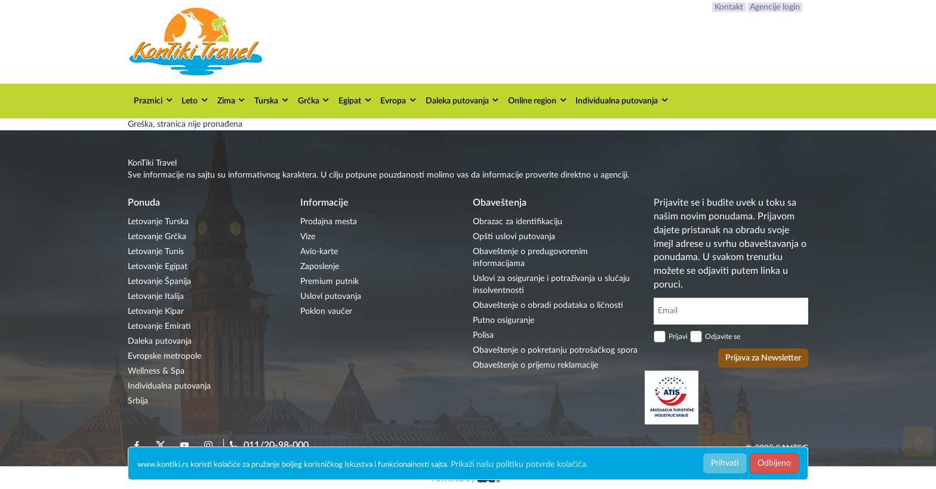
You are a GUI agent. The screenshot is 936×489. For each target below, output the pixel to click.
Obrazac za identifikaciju (517, 222)
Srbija (138, 401)
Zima (232, 100)
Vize (307, 237)
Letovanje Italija (156, 296)
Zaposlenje (319, 266)
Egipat (355, 100)
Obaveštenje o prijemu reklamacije (535, 365)
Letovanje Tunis (156, 251)
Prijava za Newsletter (763, 358)
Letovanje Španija (159, 281)
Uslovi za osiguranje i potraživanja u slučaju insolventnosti (551, 284)
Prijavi (678, 336)
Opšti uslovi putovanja (514, 237)
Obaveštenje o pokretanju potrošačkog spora (555, 350)
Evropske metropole (164, 356)
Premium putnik (329, 281)
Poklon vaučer (326, 311)
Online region (538, 100)
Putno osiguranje (503, 320)
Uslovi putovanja (330, 296)
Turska (272, 100)
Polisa (483, 335)
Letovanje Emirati (159, 326)
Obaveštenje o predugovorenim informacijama (530, 257)
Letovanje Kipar (156, 311)
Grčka (314, 100)
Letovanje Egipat (157, 266)
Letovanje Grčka (157, 237)
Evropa (398, 100)
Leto (195, 100)
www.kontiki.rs (163, 465)
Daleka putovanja (463, 100)
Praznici (154, 100)
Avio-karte (319, 251)
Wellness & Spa (156, 371)
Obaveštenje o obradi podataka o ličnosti (548, 305)
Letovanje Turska (158, 222)
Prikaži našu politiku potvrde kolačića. (519, 464)
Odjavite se (722, 336)
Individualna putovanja (622, 100)
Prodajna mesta (328, 222)
